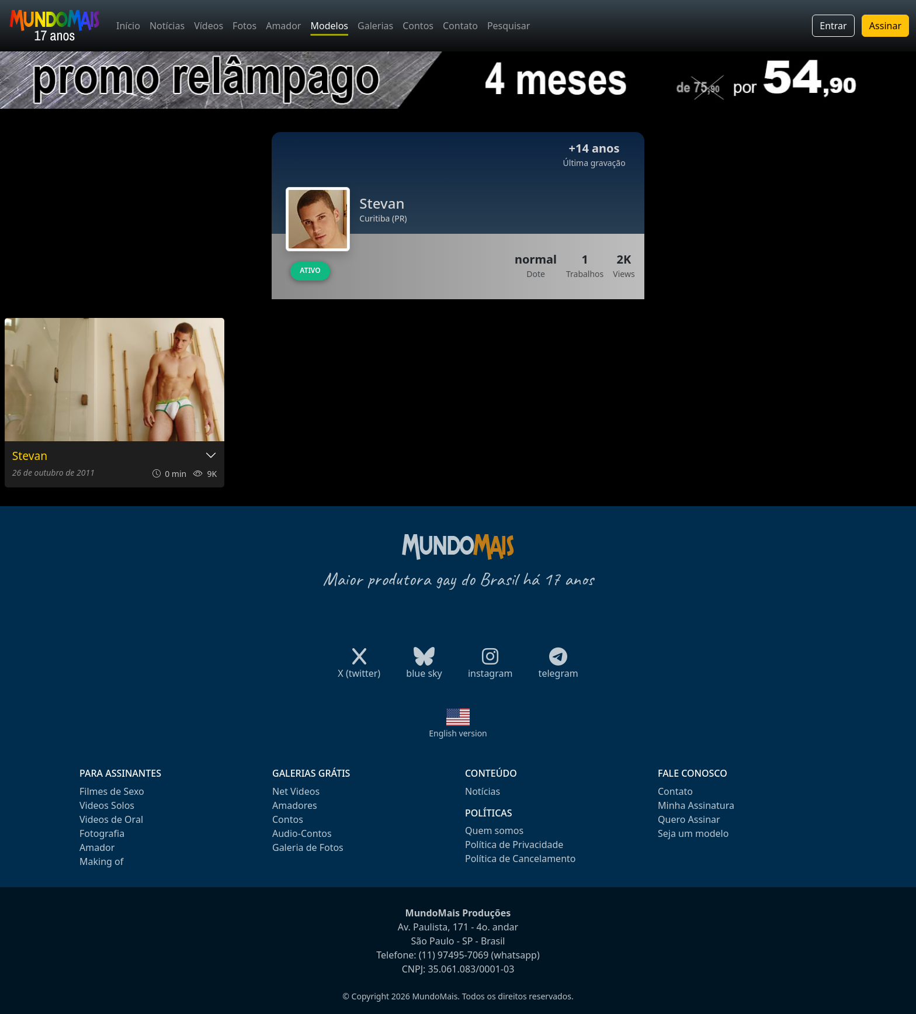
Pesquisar (508, 25)
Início (128, 25)
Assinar (885, 25)
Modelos (329, 25)
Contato (460, 25)
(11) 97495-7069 (454, 955)
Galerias (375, 25)
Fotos (244, 25)
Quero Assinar (689, 819)
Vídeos (208, 25)
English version (458, 733)
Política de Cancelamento (520, 858)
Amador (283, 25)
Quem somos (494, 830)
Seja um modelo (693, 833)
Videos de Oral (111, 819)
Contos (418, 25)
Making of (101, 861)
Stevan (29, 456)
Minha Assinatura (696, 805)
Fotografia (101, 833)
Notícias (167, 25)
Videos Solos (106, 805)
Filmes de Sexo (111, 791)
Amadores (294, 805)
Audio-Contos (302, 833)
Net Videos (296, 791)
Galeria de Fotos (308, 847)
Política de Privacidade (514, 844)
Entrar (833, 25)
